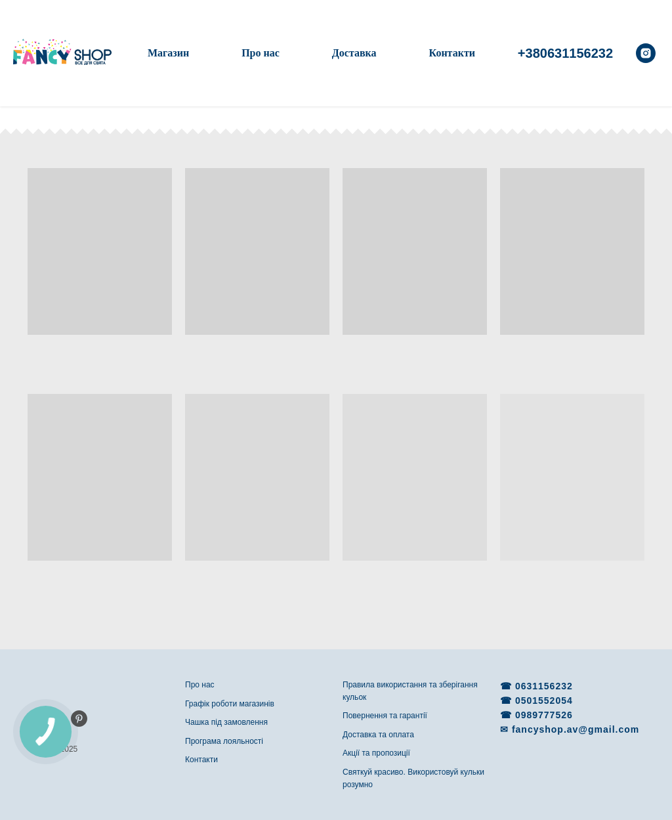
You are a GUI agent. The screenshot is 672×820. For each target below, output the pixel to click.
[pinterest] (79, 718)
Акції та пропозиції (376, 753)
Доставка (354, 52)
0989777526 (544, 715)
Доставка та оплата (378, 734)
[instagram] (646, 53)
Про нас (261, 52)
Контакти (452, 52)
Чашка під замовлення (226, 722)
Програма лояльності (224, 741)
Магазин (168, 52)
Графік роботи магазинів (229, 703)
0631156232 (544, 686)
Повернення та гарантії (385, 715)
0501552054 (544, 700)
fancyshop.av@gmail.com (575, 729)
